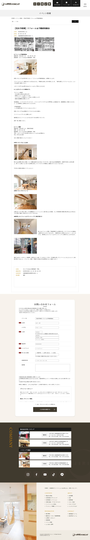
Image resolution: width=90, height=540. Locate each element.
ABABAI (45, 535)
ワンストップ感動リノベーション (53, 506)
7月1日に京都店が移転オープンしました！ (24, 168)
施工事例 (48, 513)
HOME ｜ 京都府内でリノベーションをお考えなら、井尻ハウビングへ (61, 488)
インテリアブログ (73, 506)
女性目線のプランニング (51, 497)
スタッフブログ (72, 504)
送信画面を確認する (45, 409)
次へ (18, 21)
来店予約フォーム (73, 515)
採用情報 (71, 499)
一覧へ (75, 21)
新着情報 (48, 520)
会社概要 (71, 495)
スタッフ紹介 (72, 502)
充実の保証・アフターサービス (53, 502)
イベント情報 (49, 522)
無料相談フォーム (73, 513)
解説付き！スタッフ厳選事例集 (53, 515)
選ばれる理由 (49, 495)
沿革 (70, 497)
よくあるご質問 (49, 524)
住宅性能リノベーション (51, 499)
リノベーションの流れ (51, 504)
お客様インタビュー (50, 517)
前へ (13, 21)
